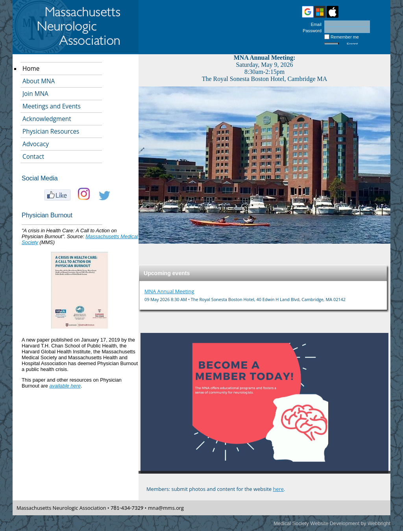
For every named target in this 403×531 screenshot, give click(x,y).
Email (315, 24)
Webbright (379, 523)
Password (311, 30)
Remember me (345, 37)
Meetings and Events (51, 106)
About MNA (38, 81)
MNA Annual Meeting (169, 291)
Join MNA (35, 94)
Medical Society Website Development (316, 523)
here (278, 488)
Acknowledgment (46, 119)
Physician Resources (50, 131)
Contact (33, 157)
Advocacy (35, 144)
